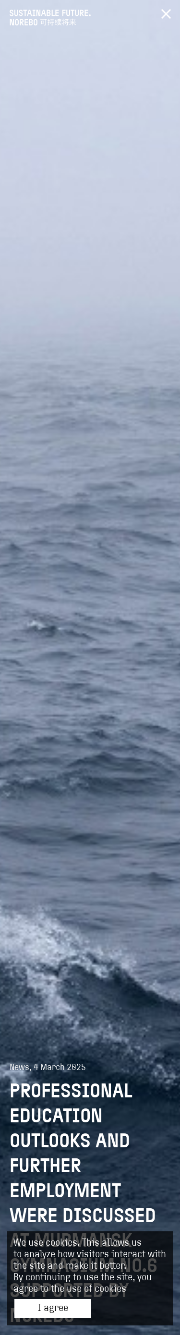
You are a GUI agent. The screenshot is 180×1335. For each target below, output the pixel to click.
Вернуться (166, 14)
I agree (52, 1308)
